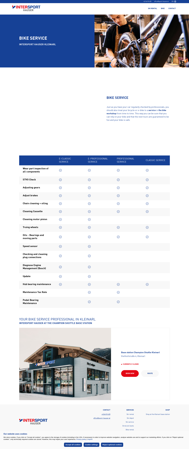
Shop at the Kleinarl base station (158, 414)
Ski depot (130, 418)
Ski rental (130, 414)
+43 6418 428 (147, 1)
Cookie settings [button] (91, 445)
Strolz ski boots (128, 426)
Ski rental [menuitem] (152, 8)
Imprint (90, 439)
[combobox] (174, 1)
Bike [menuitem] (163, 8)
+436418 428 (105, 414)
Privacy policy (81, 439)
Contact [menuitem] (172, 8)
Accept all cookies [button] (73, 445)
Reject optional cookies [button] (112, 445)
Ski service (130, 422)
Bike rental (130, 430)
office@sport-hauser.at (161, 1)
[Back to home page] (26, 9)
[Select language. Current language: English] (174, 1)
